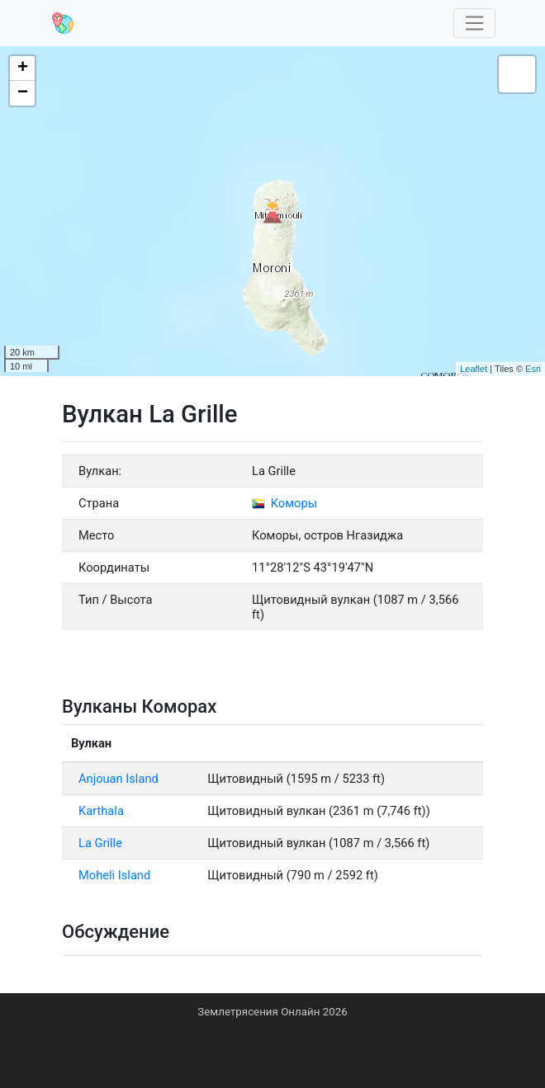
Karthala (101, 810)
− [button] (22, 93)
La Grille (100, 843)
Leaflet (473, 369)
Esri (533, 369)
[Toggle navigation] (474, 23)
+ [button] (22, 68)
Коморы (284, 503)
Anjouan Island (118, 778)
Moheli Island (114, 875)
